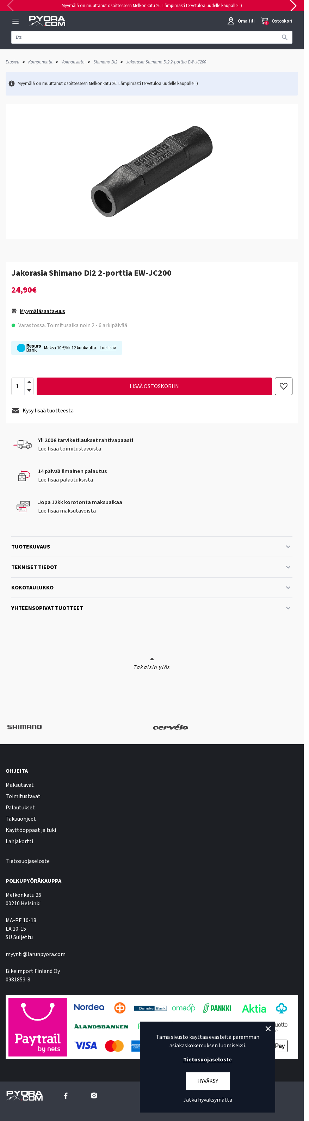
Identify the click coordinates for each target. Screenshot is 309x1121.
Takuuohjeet (21, 819)
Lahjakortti (19, 841)
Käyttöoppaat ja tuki (31, 830)
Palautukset (20, 807)
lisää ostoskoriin (154, 386)
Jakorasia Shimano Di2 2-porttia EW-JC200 (166, 62)
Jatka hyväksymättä (207, 1100)
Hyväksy (207, 1081)
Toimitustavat (23, 796)
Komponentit (40, 62)
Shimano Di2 (105, 62)
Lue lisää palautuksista (65, 480)
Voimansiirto (73, 62)
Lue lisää (108, 348)
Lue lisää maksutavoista (67, 511)
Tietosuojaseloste (28, 861)
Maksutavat (20, 785)
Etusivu (12, 62)
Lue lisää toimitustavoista (69, 449)
